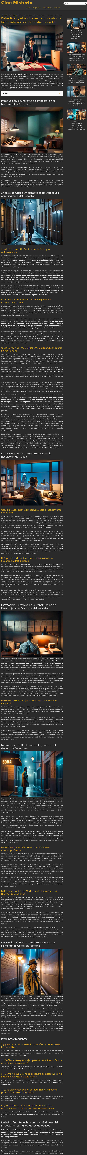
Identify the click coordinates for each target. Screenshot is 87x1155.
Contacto (57, 8)
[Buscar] (85, 3)
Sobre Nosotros (47, 8)
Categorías (35, 8)
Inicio (28, 8)
